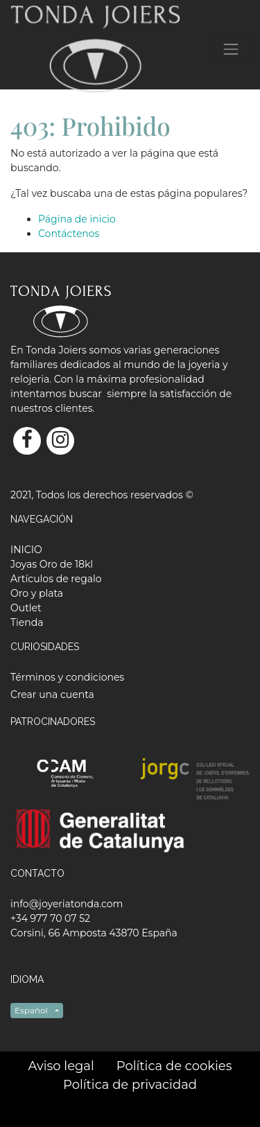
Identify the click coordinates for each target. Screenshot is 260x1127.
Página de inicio (77, 219)
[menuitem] (26, 549)
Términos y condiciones (67, 677)
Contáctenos (68, 233)
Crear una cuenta (52, 694)
